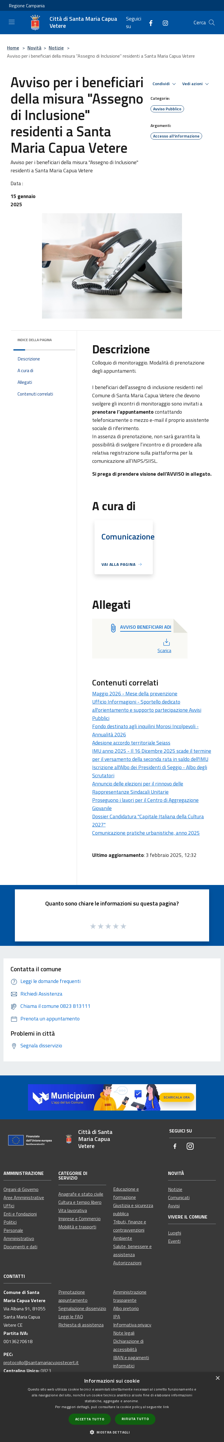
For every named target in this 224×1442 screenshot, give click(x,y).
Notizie (56, 47)
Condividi (165, 83)
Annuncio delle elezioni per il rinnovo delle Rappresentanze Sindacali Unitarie (137, 788)
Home (13, 47)
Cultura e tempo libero (80, 1202)
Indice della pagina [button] (35, 340)
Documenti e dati (20, 1246)
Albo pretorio (126, 1308)
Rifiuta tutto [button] (135, 1419)
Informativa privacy (132, 1324)
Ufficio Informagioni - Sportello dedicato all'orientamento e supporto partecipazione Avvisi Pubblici (146, 710)
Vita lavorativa (72, 1210)
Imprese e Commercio (79, 1218)
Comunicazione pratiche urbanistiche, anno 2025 (146, 833)
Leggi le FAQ (70, 1316)
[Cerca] (211, 22)
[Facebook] (148, 22)
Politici (10, 1222)
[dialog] (112, 1407)
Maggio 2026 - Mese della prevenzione (134, 693)
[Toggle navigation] (11, 21)
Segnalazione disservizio (82, 1308)
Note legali (123, 1332)
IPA (116, 1316)
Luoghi (174, 1232)
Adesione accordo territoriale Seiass (131, 743)
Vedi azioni (196, 83)
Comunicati (179, 1197)
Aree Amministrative (24, 1197)
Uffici (9, 1205)
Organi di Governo (21, 1189)
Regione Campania (27, 5)
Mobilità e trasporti (77, 1226)
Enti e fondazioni (20, 1213)
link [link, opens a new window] (166, 1407)
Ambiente (122, 1238)
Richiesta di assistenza (81, 1324)
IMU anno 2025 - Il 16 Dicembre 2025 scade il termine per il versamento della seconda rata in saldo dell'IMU (151, 755)
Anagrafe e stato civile (80, 1193)
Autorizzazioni (127, 1262)
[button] (112, 1432)
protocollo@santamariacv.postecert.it (41, 1362)
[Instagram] (163, 22)
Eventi (174, 1241)
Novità (34, 47)
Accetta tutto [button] (89, 1419)
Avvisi (174, 1205)
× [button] (217, 1378)
